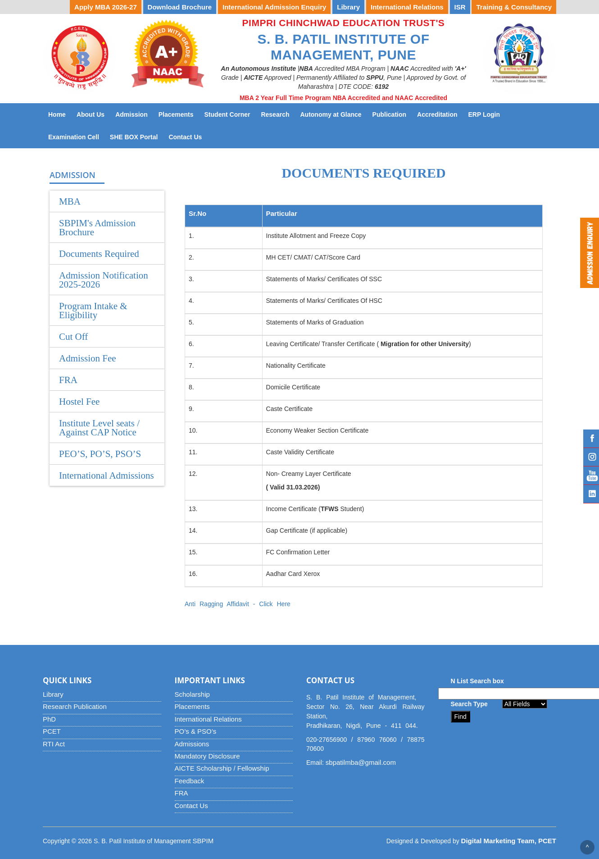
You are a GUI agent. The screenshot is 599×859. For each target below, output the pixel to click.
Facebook (591, 439)
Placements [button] (176, 114)
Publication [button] (389, 114)
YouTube (591, 475)
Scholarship (192, 694)
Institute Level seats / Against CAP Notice (99, 428)
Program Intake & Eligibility (93, 310)
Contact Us (187, 136)
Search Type (469, 704)
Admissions (192, 744)
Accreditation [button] (437, 114)
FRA (68, 380)
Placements (192, 706)
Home (57, 114)
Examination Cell (76, 136)
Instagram (591, 457)
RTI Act (54, 744)
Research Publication (75, 706)
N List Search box (477, 681)
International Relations (208, 719)
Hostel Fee (79, 401)
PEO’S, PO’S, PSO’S (100, 453)
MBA (70, 201)
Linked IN (591, 494)
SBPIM (203, 841)
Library (53, 694)
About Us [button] (90, 114)
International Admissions (106, 475)
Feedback (189, 781)
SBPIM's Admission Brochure (97, 228)
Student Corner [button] (227, 114)
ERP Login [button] (484, 114)
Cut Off (73, 336)
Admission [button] (131, 114)
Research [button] (275, 114)
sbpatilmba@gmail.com (361, 762)
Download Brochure (180, 7)
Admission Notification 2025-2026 (103, 280)
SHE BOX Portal (136, 136)
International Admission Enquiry (274, 7)
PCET (52, 731)
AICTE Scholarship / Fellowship (222, 768)
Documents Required (99, 253)
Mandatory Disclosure (207, 756)
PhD (49, 719)
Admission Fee (87, 358)
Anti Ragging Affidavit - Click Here (237, 604)
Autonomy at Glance (333, 114)
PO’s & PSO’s (196, 731)
